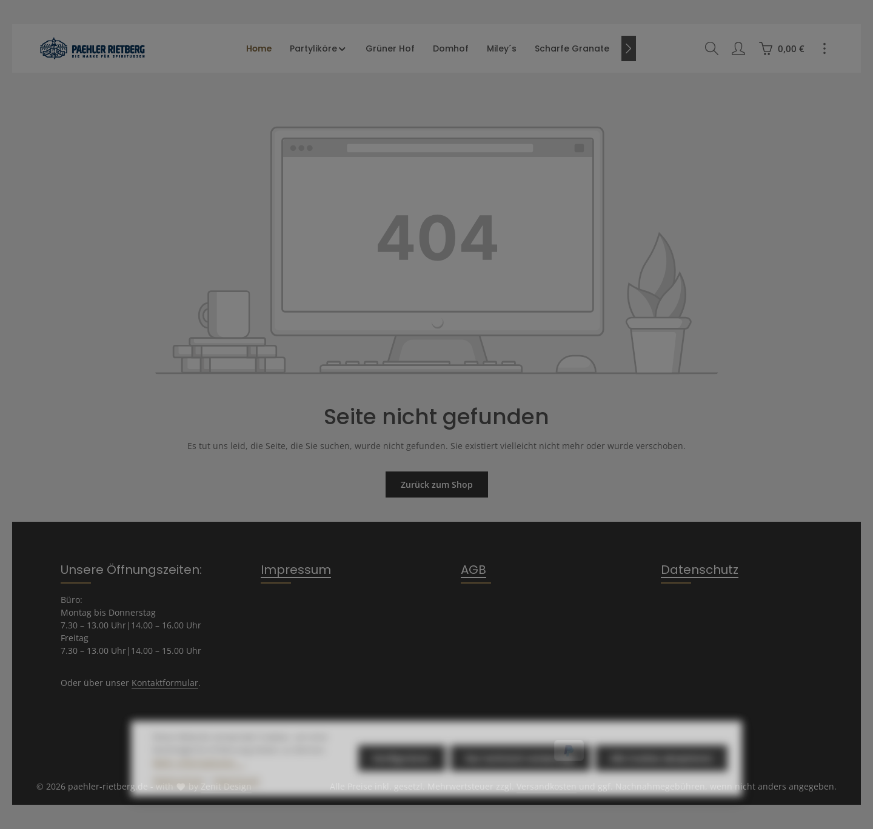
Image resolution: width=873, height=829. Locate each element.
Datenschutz (699, 569)
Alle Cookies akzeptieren (661, 777)
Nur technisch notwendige (520, 777)
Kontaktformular (165, 682)
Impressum (296, 569)
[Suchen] (712, 48)
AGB (473, 569)
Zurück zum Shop (437, 484)
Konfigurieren (401, 777)
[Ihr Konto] (738, 48)
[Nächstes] (628, 48)
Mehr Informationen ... (199, 781)
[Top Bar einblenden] (824, 48)
